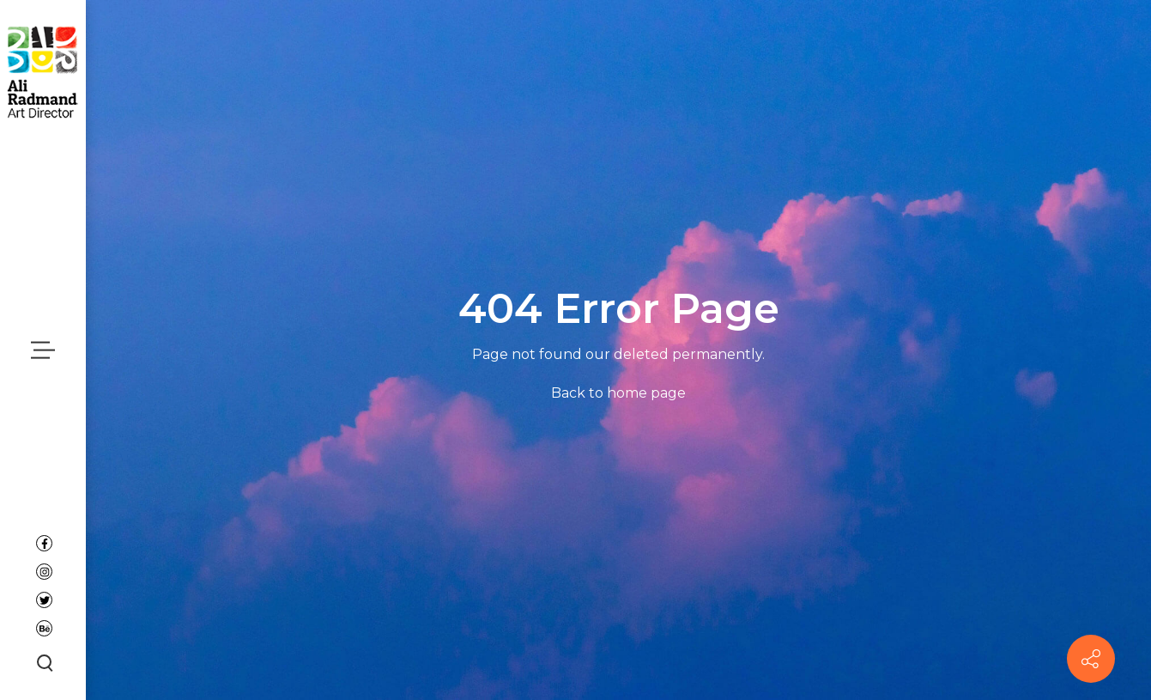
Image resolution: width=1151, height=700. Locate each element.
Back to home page (618, 393)
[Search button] (43, 661)
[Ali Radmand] (43, 71)
